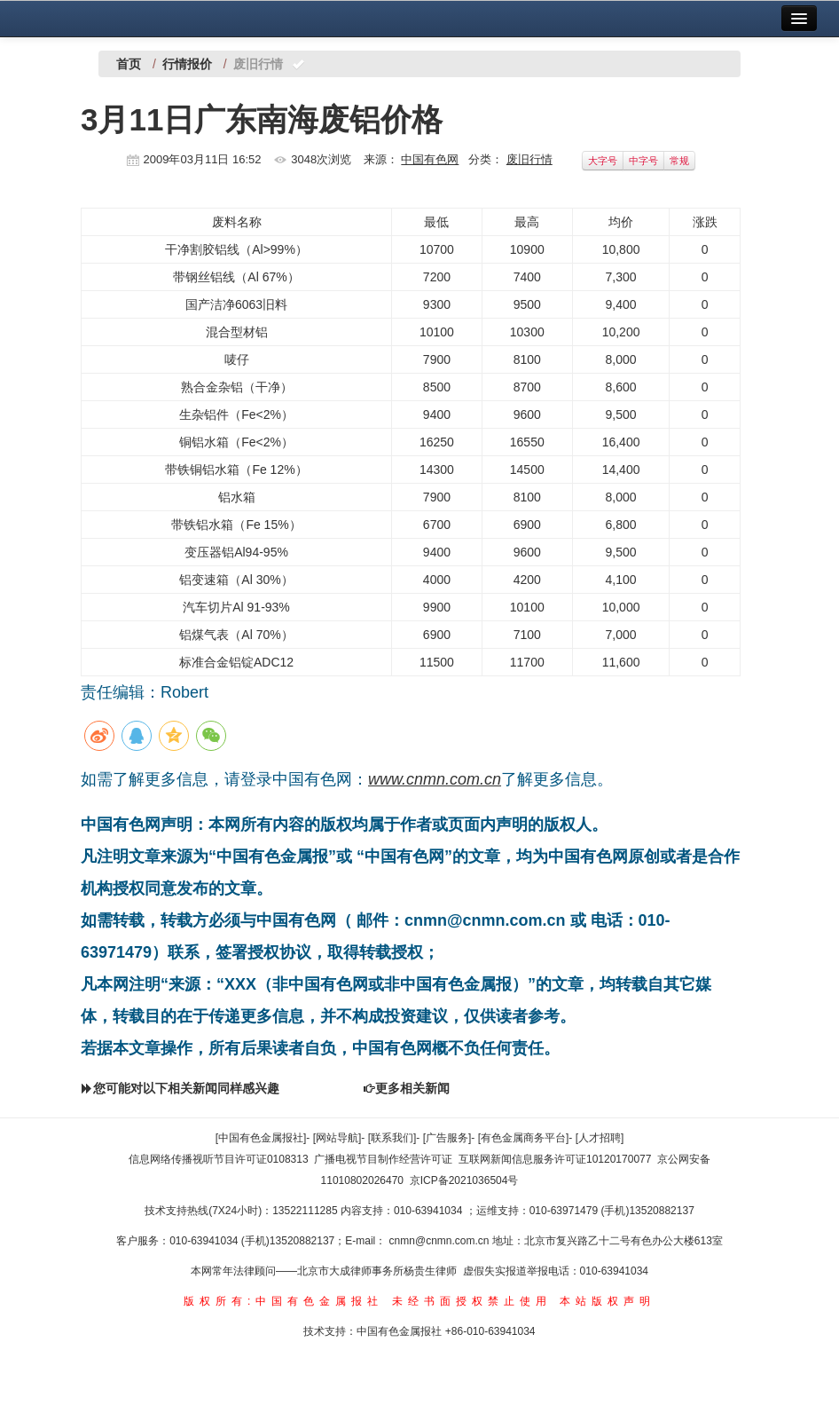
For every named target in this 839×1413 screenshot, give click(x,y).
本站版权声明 (607, 1301)
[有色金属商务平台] (523, 1138)
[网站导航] (337, 1138)
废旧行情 (529, 159)
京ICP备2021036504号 (464, 1180)
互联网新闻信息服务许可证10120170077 (555, 1159)
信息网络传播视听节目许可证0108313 (219, 1159)
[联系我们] (392, 1138)
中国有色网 (430, 159)
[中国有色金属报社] (261, 1138)
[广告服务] (447, 1138)
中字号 (643, 160)
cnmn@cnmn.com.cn (440, 1241)
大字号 (602, 160)
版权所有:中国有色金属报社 (283, 1301)
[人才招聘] (600, 1138)
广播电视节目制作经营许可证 (383, 1159)
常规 (679, 160)
